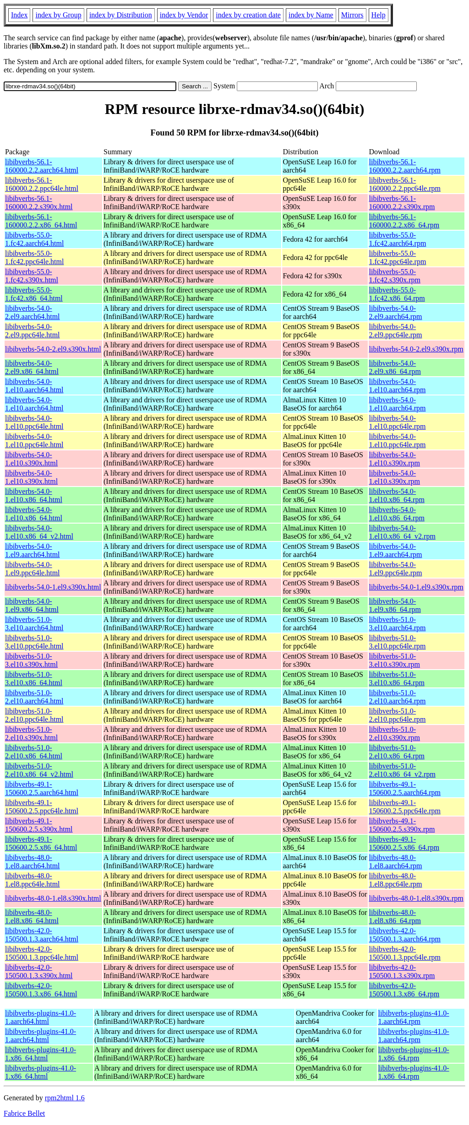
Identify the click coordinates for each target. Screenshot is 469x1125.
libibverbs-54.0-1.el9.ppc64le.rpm (395, 569)
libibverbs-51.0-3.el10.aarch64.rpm (397, 624)
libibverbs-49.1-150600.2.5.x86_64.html (41, 843)
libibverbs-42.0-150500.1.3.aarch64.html (41, 935)
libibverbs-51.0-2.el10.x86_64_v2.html (39, 770)
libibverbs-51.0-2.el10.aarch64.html (34, 697)
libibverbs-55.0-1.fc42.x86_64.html (34, 294)
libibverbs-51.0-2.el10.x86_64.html (33, 752)
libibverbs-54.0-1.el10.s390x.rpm (394, 459)
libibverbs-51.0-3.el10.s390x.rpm (394, 660)
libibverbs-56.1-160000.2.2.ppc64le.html (41, 184)
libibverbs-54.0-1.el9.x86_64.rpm (395, 605)
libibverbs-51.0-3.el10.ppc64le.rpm (397, 642)
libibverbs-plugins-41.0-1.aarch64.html (40, 1017)
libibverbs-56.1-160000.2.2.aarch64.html (41, 166)
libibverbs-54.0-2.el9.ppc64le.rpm (395, 331)
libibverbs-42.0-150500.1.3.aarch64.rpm (405, 935)
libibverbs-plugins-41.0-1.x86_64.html (40, 1054)
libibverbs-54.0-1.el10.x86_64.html (33, 495)
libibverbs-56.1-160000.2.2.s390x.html (39, 203)
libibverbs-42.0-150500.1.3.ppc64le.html (41, 953)
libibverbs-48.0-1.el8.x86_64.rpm (395, 917)
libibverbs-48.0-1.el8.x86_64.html (32, 917)
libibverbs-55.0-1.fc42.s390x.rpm (394, 276)
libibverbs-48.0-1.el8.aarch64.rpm (395, 862)
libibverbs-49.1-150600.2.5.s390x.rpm (402, 825)
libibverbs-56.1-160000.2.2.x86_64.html (41, 221)
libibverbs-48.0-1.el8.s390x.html (53, 898)
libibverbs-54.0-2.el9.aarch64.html (32, 312)
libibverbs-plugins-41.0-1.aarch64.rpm (413, 1017)
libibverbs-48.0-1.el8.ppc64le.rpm (395, 880)
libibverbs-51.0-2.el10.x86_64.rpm (397, 752)
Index (19, 15)
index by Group (58, 15)
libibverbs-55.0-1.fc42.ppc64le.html (34, 257)
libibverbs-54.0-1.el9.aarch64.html (32, 550)
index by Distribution (120, 15)
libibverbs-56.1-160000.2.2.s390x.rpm (402, 203)
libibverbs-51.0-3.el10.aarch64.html (34, 624)
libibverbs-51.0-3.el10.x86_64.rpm (397, 679)
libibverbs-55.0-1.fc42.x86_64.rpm (397, 294)
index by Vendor (184, 15)
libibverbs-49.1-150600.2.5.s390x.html (39, 825)
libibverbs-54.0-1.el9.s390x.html (53, 587)
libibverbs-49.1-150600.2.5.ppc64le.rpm (405, 807)
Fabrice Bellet (24, 1113)
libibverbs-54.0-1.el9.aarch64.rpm (395, 550)
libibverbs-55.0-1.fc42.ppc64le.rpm (397, 257)
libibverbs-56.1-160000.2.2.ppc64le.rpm (405, 184)
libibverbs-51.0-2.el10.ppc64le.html (34, 715)
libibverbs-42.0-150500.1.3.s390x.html (39, 971)
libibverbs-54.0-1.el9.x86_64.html (32, 605)
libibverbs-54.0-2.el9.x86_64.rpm (395, 367)
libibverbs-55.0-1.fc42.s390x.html (31, 276)
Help (378, 15)
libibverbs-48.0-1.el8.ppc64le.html (32, 880)
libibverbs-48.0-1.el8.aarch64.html (32, 862)
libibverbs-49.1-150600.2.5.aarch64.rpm (405, 788)
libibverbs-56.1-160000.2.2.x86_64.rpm (404, 221)
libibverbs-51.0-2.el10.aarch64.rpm (397, 697)
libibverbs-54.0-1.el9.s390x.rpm (416, 587)
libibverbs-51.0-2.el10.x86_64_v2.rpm (402, 770)
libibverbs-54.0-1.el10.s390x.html (31, 459)
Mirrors (352, 15)
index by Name (311, 15)
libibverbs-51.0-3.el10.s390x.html (31, 660)
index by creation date (248, 15)
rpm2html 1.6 (65, 1098)
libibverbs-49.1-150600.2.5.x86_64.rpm (404, 843)
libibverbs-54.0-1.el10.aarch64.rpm (397, 386)
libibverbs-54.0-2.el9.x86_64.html (32, 367)
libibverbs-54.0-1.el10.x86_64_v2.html (39, 532)
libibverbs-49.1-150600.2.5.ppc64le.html (41, 807)
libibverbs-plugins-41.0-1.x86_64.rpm (413, 1054)
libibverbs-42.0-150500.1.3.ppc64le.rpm (405, 953)
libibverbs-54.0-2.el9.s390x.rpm (416, 349)
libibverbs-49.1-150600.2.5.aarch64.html (41, 788)
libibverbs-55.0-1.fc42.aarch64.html (34, 239)
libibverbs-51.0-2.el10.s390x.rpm (394, 733)
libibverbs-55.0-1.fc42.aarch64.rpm (397, 239)
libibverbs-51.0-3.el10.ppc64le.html (34, 642)
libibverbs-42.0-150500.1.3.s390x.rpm (402, 971)
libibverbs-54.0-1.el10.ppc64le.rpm (397, 422)
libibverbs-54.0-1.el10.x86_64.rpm (397, 495)
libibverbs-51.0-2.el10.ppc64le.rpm (397, 715)
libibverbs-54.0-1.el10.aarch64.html (34, 386)
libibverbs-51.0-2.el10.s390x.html (31, 733)
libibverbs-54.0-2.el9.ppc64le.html (32, 331)
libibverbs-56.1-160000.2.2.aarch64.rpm (405, 166)
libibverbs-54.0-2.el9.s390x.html (53, 349)
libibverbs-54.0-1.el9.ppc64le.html (32, 569)
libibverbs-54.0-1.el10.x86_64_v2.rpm (402, 532)
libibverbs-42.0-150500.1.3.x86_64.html (41, 990)
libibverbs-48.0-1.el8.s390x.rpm (416, 898)
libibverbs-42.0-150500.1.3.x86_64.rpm (404, 990)
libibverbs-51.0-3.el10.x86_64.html (33, 679)
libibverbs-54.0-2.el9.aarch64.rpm (395, 312)
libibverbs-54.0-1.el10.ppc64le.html (34, 422)
